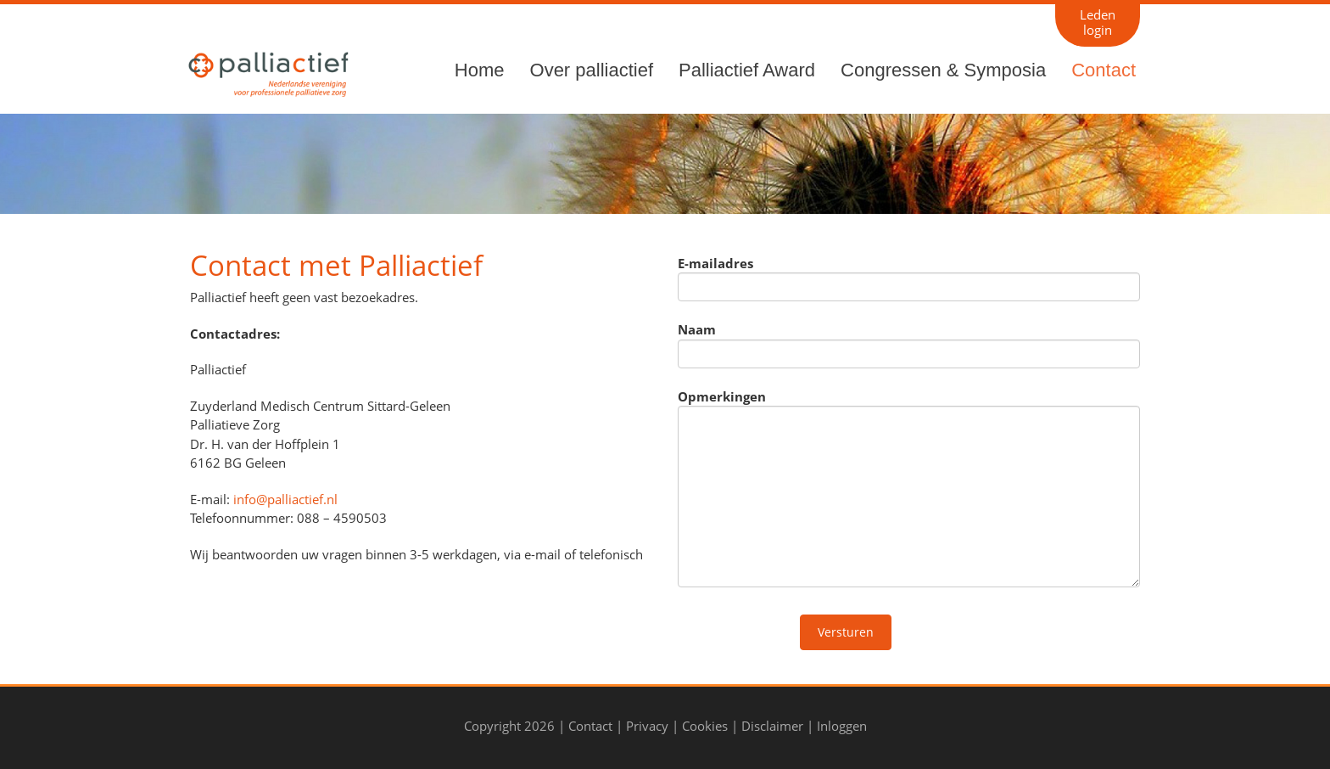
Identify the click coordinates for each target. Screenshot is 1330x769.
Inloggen (842, 725)
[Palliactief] (266, 72)
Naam (697, 329)
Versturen (846, 632)
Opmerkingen (722, 396)
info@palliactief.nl (285, 499)
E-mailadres (715, 263)
